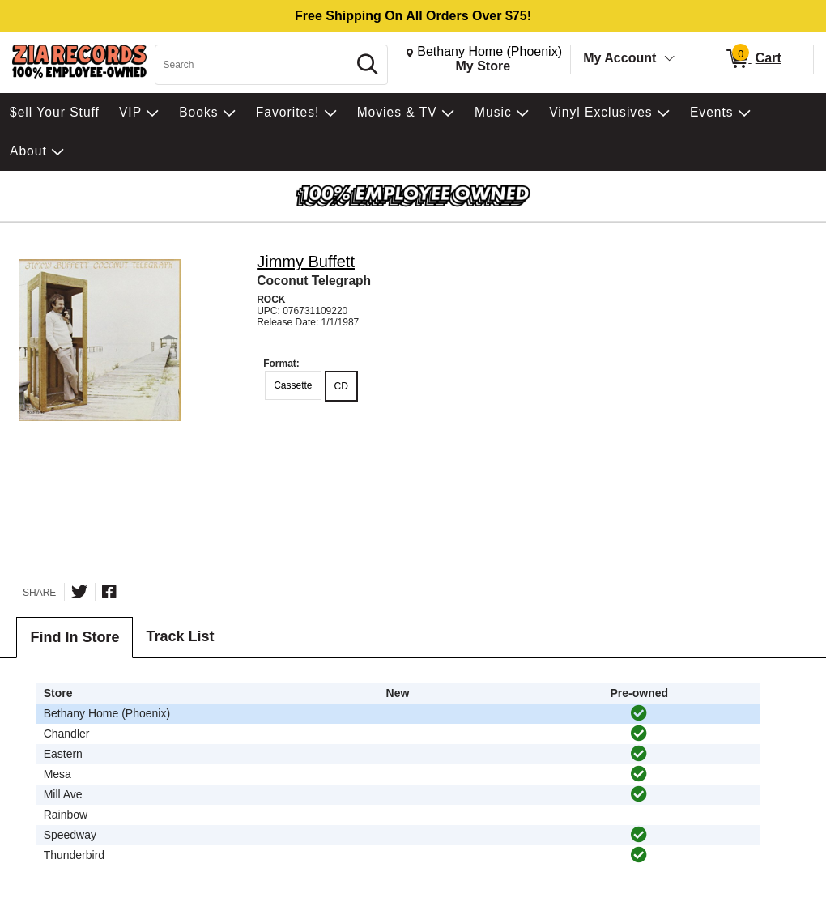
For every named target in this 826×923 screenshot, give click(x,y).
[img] (639, 713)
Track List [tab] (180, 636)
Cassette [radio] (293, 385)
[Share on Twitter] (79, 592)
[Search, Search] (253, 64)
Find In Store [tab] (74, 637)
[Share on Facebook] (109, 592)
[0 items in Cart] (752, 59)
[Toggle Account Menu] (669, 59)
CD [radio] (341, 386)
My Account (619, 58)
